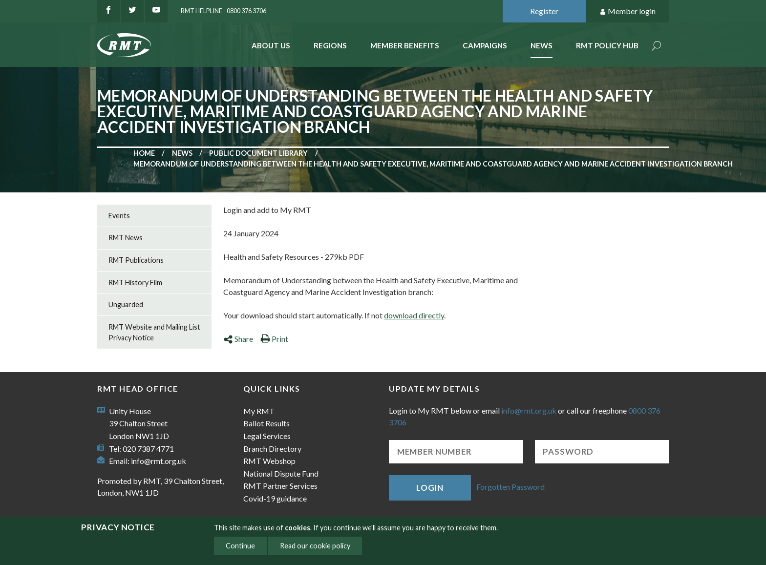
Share (238, 338)
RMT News (125, 237)
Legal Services (267, 435)
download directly (414, 315)
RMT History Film (135, 282)
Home (144, 153)
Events (119, 215)
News (542, 45)
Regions (330, 45)
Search (656, 47)
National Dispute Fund (281, 473)
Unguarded (125, 304)
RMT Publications (136, 260)
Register (544, 11)
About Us (271, 45)
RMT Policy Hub (607, 45)
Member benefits (404, 45)
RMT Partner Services (280, 485)
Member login (627, 11)
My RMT (259, 411)
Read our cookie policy (315, 546)
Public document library (258, 153)
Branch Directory (272, 448)
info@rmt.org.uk (158, 460)
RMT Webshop (269, 460)
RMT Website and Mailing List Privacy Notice (154, 332)
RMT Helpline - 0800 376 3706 (223, 11)
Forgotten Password (510, 486)
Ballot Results (266, 423)
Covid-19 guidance (275, 498)
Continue (240, 546)
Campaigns (485, 45)
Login (430, 487)
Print (274, 338)
